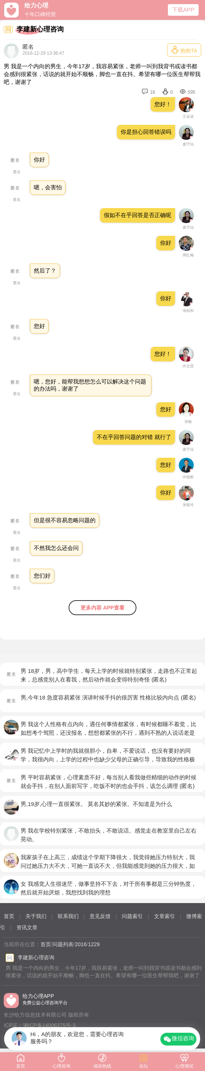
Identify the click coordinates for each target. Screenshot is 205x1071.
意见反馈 (100, 916)
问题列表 (62, 944)
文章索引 (164, 916)
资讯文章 (26, 927)
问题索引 (132, 916)
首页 (9, 916)
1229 (94, 944)
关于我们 (35, 916)
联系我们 (68, 916)
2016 (81, 944)
